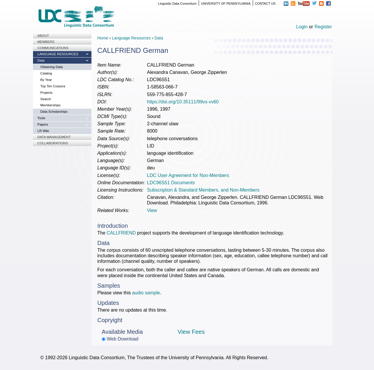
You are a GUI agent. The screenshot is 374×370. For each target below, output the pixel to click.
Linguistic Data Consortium (177, 3)
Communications (52, 48)
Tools (41, 118)
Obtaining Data (51, 67)
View (152, 210)
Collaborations (52, 143)
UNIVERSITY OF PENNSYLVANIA (226, 3)
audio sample (146, 292)
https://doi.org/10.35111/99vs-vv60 (183, 101)
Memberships (50, 105)
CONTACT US (265, 3)
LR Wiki (43, 131)
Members (45, 42)
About (43, 35)
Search (45, 99)
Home (102, 38)
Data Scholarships (53, 111)
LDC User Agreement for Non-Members (188, 175)
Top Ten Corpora (52, 86)
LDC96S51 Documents (171, 182)
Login (302, 26)
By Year (46, 79)
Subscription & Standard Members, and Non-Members (203, 189)
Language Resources (57, 54)
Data (40, 60)
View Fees (191, 332)
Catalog (46, 73)
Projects (46, 92)
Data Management (54, 137)
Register (323, 26)
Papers (42, 124)
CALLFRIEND (121, 232)
